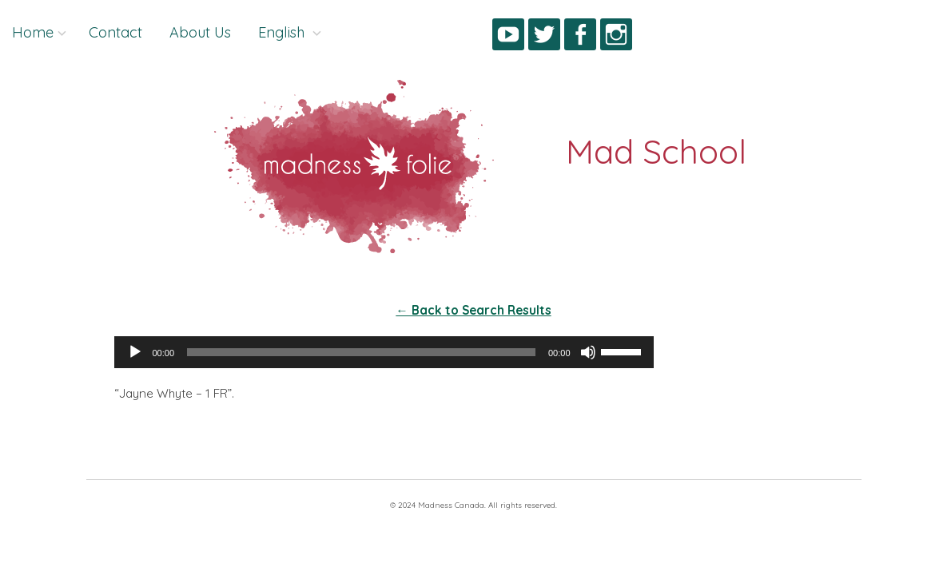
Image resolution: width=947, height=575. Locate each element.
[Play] (135, 352)
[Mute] (588, 352)
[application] (384, 352)
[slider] (361, 352)
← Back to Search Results (473, 310)
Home (33, 32)
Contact (115, 32)
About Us (200, 32)
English (283, 32)
